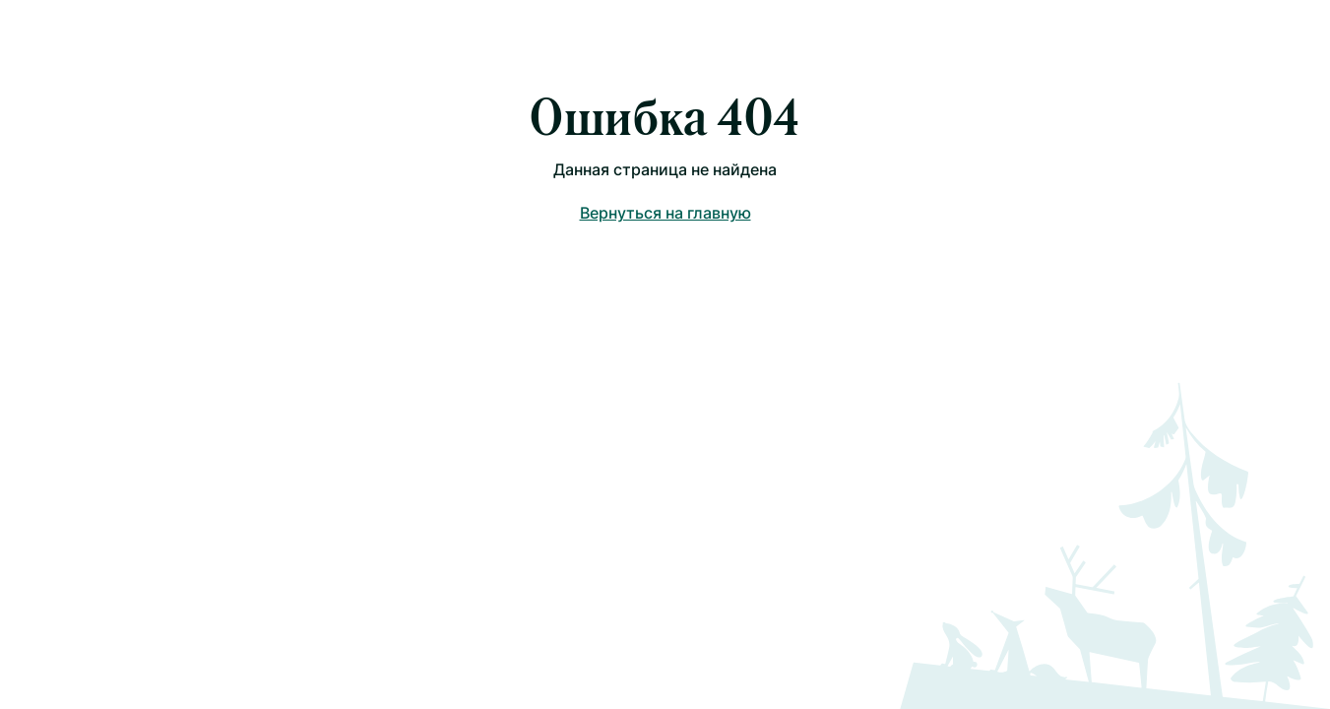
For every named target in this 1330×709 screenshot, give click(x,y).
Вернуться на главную (665, 213)
